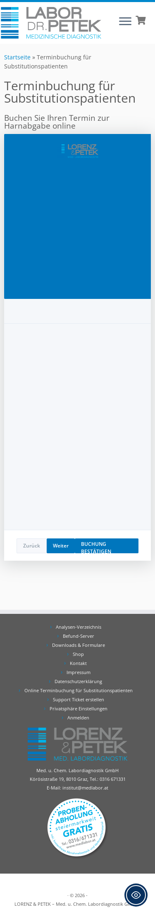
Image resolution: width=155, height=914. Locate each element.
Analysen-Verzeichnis (78, 627)
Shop (78, 654)
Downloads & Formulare (78, 645)
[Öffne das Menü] (125, 22)
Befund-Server (78, 636)
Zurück (31, 545)
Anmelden (78, 717)
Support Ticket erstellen (78, 699)
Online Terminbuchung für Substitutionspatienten (78, 690)
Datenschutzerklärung (78, 681)
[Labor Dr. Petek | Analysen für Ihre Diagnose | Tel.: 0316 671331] (51, 23)
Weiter (61, 545)
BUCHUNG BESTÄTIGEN (96, 546)
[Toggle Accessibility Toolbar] (136, 895)
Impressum (79, 672)
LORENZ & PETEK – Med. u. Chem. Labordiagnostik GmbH (76, 904)
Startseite (17, 57)
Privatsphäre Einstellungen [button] (78, 708)
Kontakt (78, 663)
